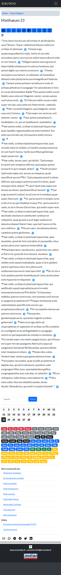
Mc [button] (38, 449)
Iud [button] (36, 461)
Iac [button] (52, 457)
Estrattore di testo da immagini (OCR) (19, 524)
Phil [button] (39, 453)
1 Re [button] (56, 429)
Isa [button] (32, 441)
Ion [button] (36, 445)
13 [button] (8, 414)
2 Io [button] (24, 461)
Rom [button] (4, 453)
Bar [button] (51, 441)
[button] (30, 546)
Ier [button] (38, 441)
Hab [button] (54, 445)
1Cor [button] (12, 453)
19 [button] (38, 414)
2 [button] (8, 409)
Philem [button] (37, 457)
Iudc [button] (41, 429)
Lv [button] (15, 429)
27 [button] (23, 419)
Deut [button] (28, 429)
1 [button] (3, 409)
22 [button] (53, 414)
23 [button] (3, 419)
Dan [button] (4, 445)
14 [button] (13, 414)
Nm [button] (21, 429)
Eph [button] (32, 453)
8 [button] (38, 409)
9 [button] (43, 409)
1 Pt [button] (4, 461)
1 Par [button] (25, 433)
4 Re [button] (18, 433)
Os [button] (10, 445)
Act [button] (55, 449)
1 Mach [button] (20, 437)
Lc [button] (44, 449)
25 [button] (13, 419)
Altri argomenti (10, 515)
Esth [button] (11, 437)
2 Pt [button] (11, 461)
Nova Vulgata (17, 13)
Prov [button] (49, 437)
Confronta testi (10, 529)
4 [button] (18, 409)
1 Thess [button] (53, 453)
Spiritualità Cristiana (12, 504)
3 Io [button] (30, 461)
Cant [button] (12, 441)
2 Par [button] (33, 433)
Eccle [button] (4, 441)
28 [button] (28, 419)
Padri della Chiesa (11, 499)
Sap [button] (19, 441)
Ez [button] (57, 441)
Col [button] (45, 453)
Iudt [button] (4, 437)
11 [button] (53, 409)
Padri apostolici (10, 483)
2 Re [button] (4, 433)
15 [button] (18, 414)
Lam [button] (45, 441)
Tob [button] (53, 433)
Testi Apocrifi (9, 509)
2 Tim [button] (22, 457)
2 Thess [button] (6, 457)
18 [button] (33, 414)
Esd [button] (40, 433)
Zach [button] (19, 449)
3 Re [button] (11, 433)
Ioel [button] (17, 445)
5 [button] (23, 409)
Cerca (32, 399)
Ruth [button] (48, 429)
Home (5, 13)
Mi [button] (42, 445)
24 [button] (8, 419)
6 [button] (28, 409)
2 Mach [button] (29, 437)
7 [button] (33, 409)
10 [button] (48, 409)
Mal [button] (26, 449)
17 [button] (28, 414)
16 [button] (23, 414)
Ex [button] (10, 429)
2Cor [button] (19, 453)
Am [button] (23, 445)
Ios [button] (34, 429)
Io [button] (49, 449)
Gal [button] (26, 453)
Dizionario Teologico (12, 473)
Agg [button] (12, 449)
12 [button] (3, 414)
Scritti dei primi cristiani (13, 478)
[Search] (15, 399)
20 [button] (43, 414)
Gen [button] (4, 429)
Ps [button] (43, 437)
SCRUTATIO (9, 3)
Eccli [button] (26, 441)
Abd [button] (29, 445)
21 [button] (48, 414)
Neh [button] (47, 433)
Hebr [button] (45, 457)
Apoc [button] (43, 461)
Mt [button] (32, 449)
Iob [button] (37, 437)
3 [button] (13, 409)
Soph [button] (4, 449)
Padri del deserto (10, 488)
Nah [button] (48, 445)
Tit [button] (29, 457)
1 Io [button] (17, 461)
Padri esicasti (9, 494)
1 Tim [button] (15, 457)
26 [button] (18, 419)
